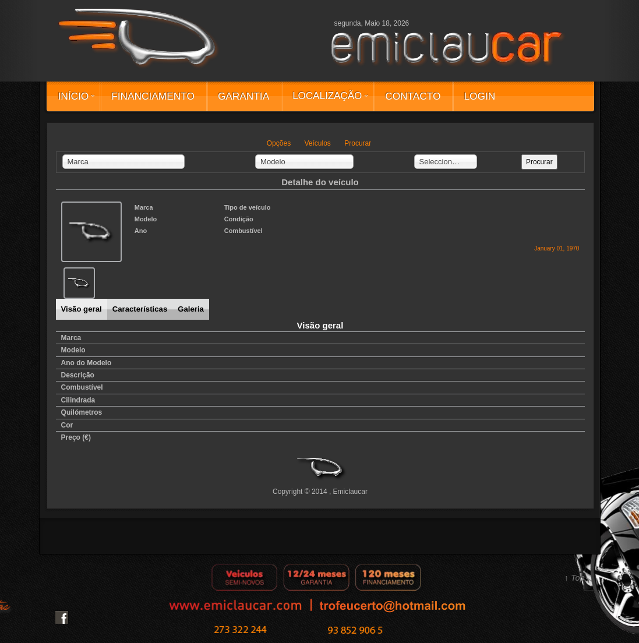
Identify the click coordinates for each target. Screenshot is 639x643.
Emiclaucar (350, 491)
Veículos (317, 143)
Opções (279, 143)
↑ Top (574, 577)
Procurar (357, 143)
